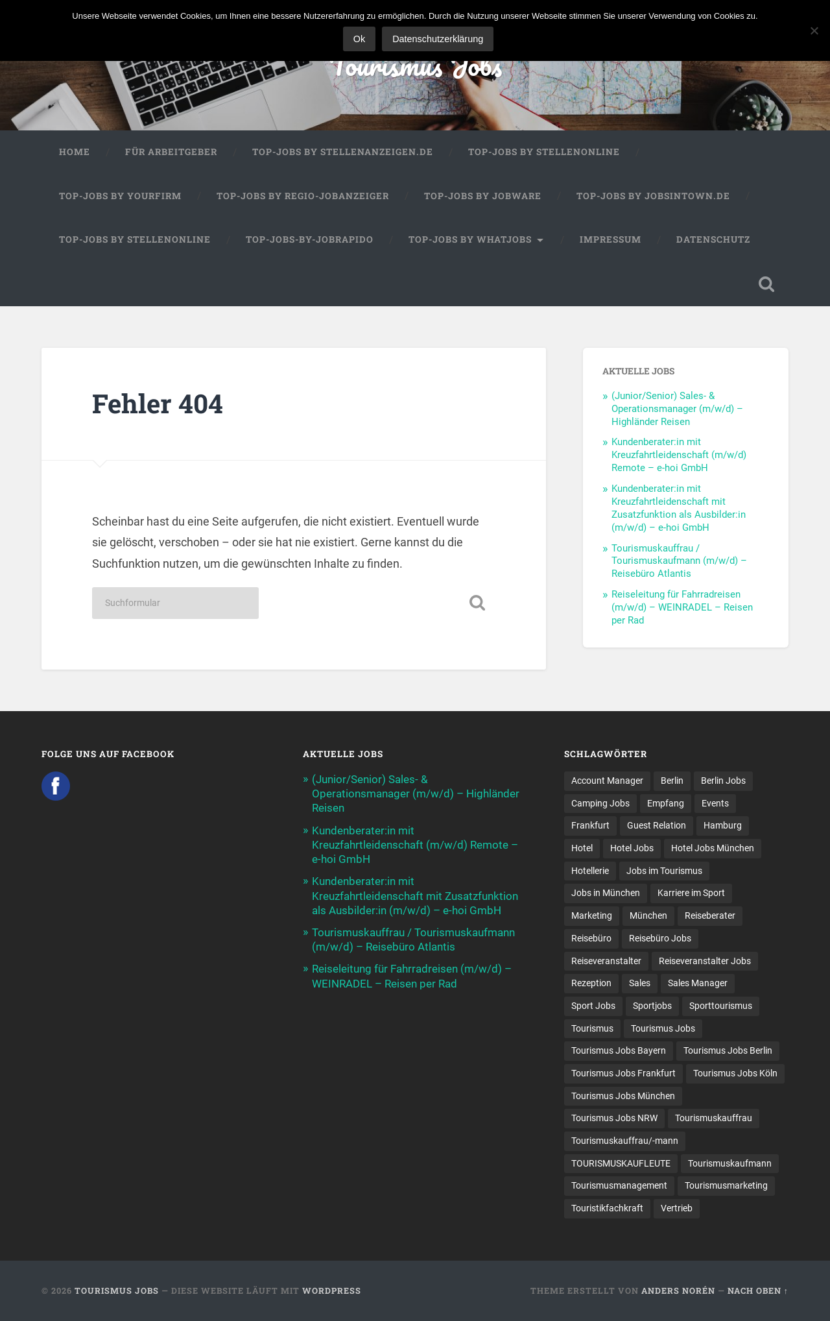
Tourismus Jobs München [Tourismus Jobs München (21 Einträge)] (623, 1096)
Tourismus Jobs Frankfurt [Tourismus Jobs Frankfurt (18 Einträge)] (623, 1073)
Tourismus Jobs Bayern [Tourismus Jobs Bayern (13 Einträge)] (618, 1050)
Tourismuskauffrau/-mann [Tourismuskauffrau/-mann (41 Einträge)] (624, 1140)
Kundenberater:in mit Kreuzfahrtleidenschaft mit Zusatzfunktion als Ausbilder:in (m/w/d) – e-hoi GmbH (678, 508)
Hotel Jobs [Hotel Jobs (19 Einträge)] (632, 848)
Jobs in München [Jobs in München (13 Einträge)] (605, 893)
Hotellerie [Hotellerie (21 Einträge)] (590, 871)
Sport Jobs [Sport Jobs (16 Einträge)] (593, 1005)
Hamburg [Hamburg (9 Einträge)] (723, 825)
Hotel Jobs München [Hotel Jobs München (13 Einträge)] (712, 848)
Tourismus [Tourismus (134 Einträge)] (592, 1028)
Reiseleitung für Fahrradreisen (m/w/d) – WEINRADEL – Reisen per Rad (682, 607)
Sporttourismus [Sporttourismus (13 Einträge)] (720, 1005)
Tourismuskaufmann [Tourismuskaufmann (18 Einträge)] (730, 1163)
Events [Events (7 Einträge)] (715, 803)
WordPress (331, 1290)
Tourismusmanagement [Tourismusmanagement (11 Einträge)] (619, 1185)
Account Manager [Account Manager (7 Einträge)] (607, 780)
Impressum (610, 239)
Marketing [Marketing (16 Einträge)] (591, 915)
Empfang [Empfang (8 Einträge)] (665, 803)
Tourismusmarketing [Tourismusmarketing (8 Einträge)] (726, 1185)
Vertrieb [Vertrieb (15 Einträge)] (677, 1208)
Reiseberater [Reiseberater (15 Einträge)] (710, 915)
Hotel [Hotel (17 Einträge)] (582, 848)
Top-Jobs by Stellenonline (544, 152)
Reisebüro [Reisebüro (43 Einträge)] (591, 938)
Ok (359, 39)
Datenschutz (713, 239)
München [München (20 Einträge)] (648, 915)
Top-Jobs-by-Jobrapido (310, 239)
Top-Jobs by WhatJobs (470, 239)
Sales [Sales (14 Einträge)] (639, 983)
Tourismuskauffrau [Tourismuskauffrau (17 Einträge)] (713, 1118)
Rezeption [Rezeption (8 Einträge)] (591, 983)
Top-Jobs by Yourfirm (120, 196)
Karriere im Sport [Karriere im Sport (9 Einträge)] (691, 893)
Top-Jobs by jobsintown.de (653, 196)
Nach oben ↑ (758, 1290)
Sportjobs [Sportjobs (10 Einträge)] (652, 1005)
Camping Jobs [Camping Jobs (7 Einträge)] (600, 803)
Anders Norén (678, 1290)
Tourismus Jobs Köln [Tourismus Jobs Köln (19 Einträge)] (735, 1073)
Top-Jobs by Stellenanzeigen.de (342, 152)
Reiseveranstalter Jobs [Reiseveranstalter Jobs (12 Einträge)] (705, 961)
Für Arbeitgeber (171, 152)
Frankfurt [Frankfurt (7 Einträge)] (590, 825)
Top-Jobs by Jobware (482, 196)
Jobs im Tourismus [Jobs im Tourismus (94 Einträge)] (664, 871)
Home (74, 152)
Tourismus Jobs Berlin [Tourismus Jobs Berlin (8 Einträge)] (727, 1050)
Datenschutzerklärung (437, 39)
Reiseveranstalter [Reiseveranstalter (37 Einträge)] (606, 961)
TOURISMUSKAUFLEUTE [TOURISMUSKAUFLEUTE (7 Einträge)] (620, 1163)
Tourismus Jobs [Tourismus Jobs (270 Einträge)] (663, 1028)
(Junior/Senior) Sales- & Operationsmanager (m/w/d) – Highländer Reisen (677, 409)
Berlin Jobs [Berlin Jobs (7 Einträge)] (723, 780)
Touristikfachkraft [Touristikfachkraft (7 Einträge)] (607, 1208)
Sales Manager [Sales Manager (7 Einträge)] (698, 983)
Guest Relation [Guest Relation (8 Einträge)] (656, 825)
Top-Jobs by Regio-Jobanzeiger (303, 196)
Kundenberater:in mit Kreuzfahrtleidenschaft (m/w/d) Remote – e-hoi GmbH (678, 455)
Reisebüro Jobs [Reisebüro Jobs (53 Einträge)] (660, 938)
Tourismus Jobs (415, 65)
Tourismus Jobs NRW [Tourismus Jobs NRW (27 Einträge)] (614, 1118)
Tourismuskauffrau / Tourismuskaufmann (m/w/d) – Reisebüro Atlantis (679, 561)
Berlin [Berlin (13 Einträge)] (672, 780)
